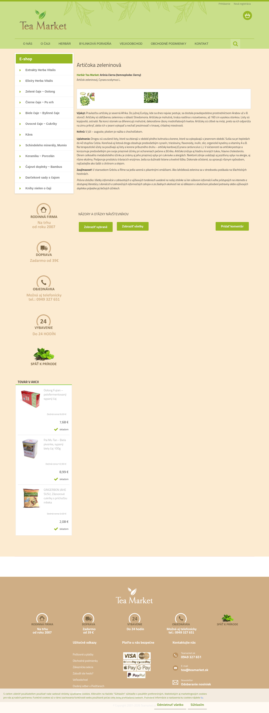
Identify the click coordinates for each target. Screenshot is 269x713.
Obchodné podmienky (85, 661)
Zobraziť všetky (137, 226)
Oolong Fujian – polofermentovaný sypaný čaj (55, 394)
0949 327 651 (191, 657)
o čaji (45, 43)
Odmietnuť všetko (162, 704)
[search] (235, 44)
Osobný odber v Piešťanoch (88, 686)
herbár (65, 43)
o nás (27, 43)
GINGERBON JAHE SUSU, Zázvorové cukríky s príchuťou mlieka (55, 496)
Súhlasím (195, 704)
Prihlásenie (224, 4)
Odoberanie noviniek (196, 684)
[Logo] (44, 19)
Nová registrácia (242, 4)
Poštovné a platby (83, 654)
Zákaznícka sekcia (83, 667)
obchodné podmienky (168, 43)
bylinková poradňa (95, 43)
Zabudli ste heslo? (83, 673)
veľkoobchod (131, 43)
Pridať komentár (230, 226)
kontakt (201, 43)
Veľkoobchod (80, 680)
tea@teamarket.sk (194, 670)
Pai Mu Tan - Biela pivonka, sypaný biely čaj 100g (55, 444)
